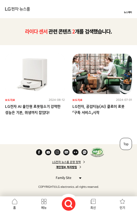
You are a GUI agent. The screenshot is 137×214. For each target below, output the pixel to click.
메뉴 (44, 207)
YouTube (48, 152)
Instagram (57, 152)
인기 (122, 207)
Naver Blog (66, 152)
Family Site (67, 177)
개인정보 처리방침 (66, 167)
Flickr (75, 152)
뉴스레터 (128, 12)
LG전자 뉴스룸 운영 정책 (66, 162)
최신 (93, 207)
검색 (68, 204)
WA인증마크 (97, 152)
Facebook (39, 152)
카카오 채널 (84, 152)
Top (125, 144)
